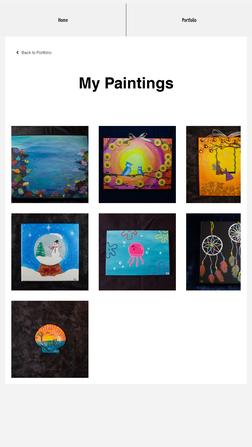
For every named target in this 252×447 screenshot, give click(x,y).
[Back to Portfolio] (33, 52)
